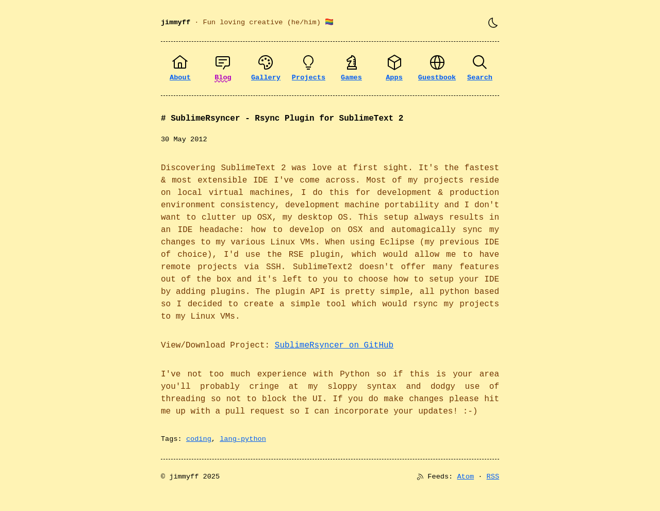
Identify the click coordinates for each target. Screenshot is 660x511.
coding (198, 439)
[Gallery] (265, 68)
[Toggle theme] (493, 23)
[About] (180, 68)
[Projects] (308, 68)
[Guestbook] (437, 68)
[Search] (479, 68)
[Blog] (223, 68)
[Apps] (394, 68)
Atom (465, 477)
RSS (493, 477)
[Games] (351, 68)
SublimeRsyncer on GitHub (334, 345)
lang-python (243, 439)
